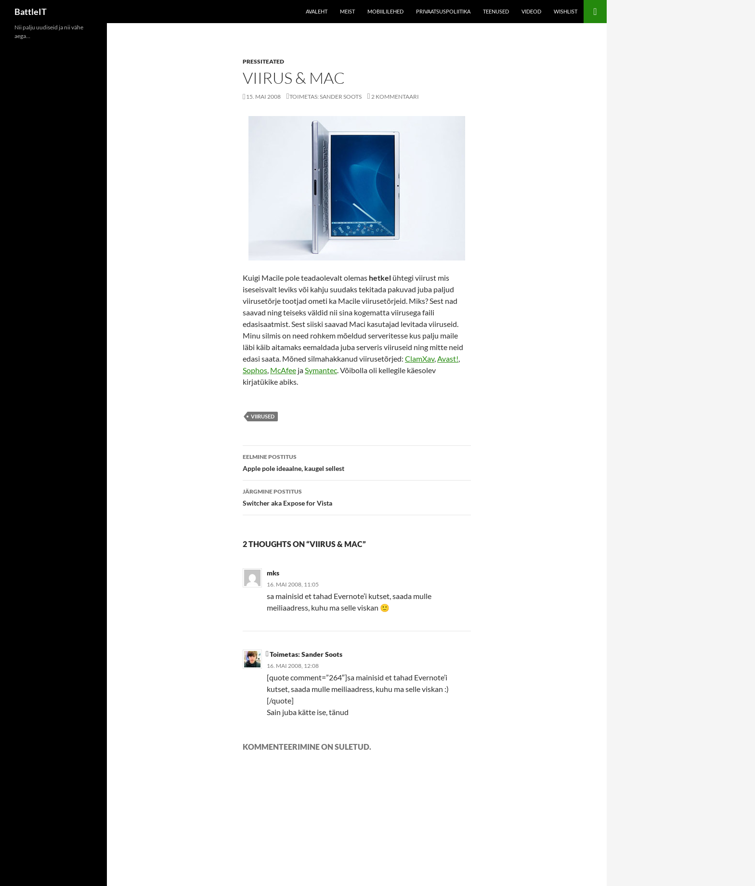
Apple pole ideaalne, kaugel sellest (357, 461)
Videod (531, 11)
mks (273, 573)
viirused (262, 416)
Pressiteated (263, 61)
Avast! (447, 358)
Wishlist (565, 11)
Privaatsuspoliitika (443, 11)
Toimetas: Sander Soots (325, 96)
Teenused (496, 11)
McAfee (283, 370)
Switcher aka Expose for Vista (357, 496)
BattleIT (30, 11)
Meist (347, 11)
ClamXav (419, 358)
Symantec (321, 370)
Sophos (255, 370)
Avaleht (316, 11)
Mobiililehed (385, 11)
